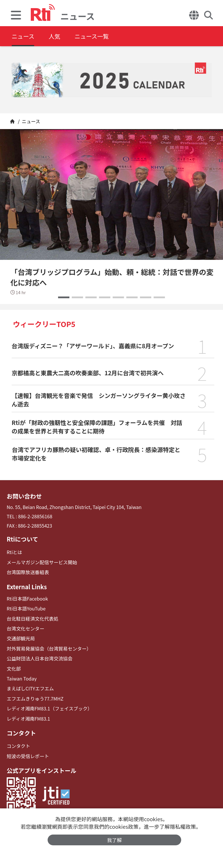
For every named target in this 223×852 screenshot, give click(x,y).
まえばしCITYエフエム (30, 687)
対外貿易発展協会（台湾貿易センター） (48, 648)
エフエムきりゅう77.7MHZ (35, 697)
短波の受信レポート (27, 755)
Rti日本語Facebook (27, 598)
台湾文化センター (25, 628)
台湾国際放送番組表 (27, 572)
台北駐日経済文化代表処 (32, 618)
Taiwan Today (21, 677)
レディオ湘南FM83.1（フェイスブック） (49, 707)
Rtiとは (14, 552)
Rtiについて (22, 539)
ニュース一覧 (92, 36)
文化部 (14, 668)
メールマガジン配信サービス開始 (41, 562)
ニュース (23, 36)
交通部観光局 (21, 638)
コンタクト (21, 731)
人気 (55, 36)
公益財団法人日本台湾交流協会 (39, 658)
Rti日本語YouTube (26, 608)
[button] (63, 297)
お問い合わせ (24, 496)
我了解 (114, 840)
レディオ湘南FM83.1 (28, 717)
